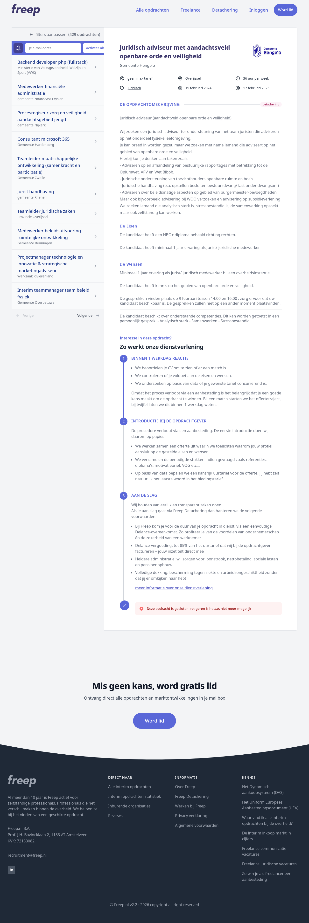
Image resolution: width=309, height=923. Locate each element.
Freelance (191, 10)
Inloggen (258, 10)
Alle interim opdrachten (129, 786)
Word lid (285, 10)
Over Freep (185, 786)
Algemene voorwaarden (196, 825)
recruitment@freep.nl (27, 855)
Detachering (225, 10)
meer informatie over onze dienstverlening (174, 588)
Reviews (115, 815)
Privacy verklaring (191, 815)
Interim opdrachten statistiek (134, 796)
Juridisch (134, 88)
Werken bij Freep (190, 806)
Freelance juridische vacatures (269, 864)
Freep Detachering (192, 796)
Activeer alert (96, 48)
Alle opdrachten (152, 10)
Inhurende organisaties (129, 806)
